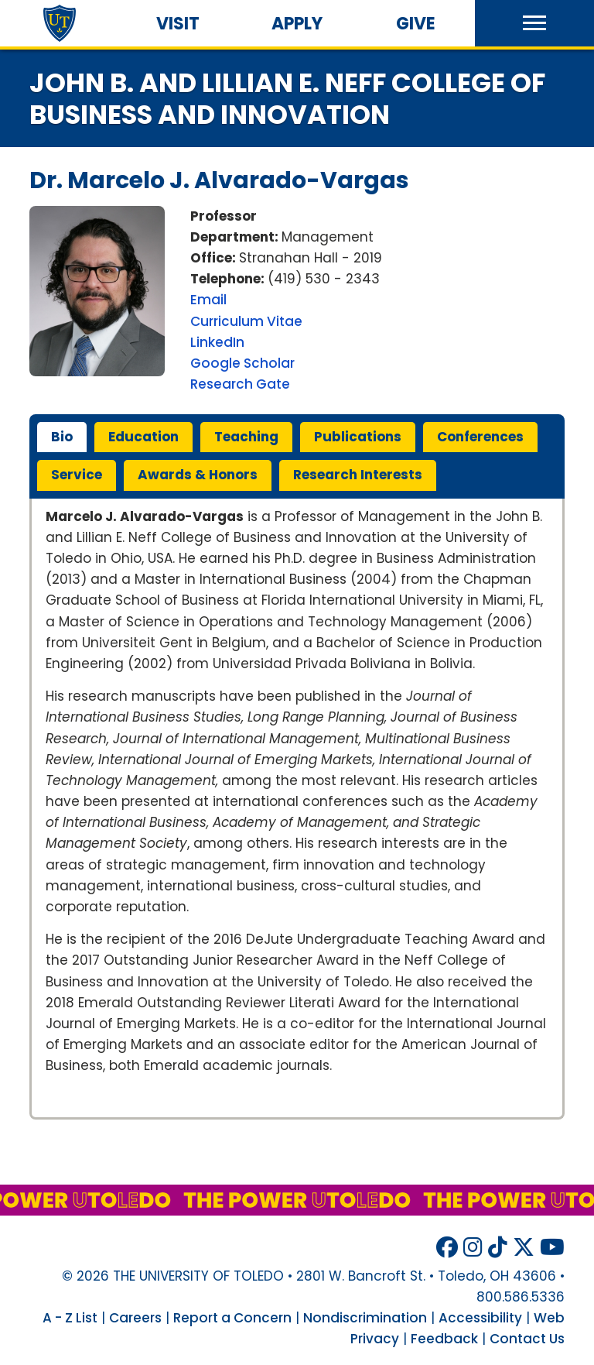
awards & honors (198, 474)
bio (62, 436)
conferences (480, 436)
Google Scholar (242, 363)
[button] (534, 23)
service (76, 474)
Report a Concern (232, 1317)
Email (208, 299)
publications (357, 436)
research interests (357, 474)
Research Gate (240, 384)
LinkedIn (217, 342)
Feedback (444, 1338)
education (143, 436)
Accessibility (480, 1317)
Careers (135, 1317)
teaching (246, 436)
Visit (178, 24)
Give (415, 24)
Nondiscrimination (365, 1317)
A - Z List (70, 1317)
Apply (297, 24)
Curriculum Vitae (246, 321)
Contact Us (527, 1338)
